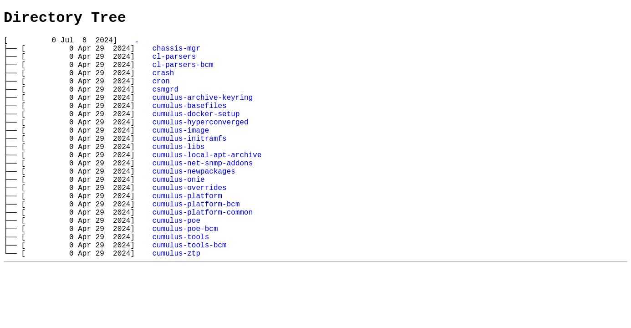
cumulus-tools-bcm (189, 295)
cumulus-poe (176, 265)
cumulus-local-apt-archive (206, 184)
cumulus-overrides (189, 225)
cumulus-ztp (176, 305)
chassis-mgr (176, 54)
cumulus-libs (178, 174)
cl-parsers (174, 64)
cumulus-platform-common (202, 255)
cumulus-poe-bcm (185, 275)
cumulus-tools (180, 285)
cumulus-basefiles (189, 124)
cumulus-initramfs (189, 164)
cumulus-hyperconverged (200, 144)
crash (163, 84)
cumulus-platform (187, 235)
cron (160, 94)
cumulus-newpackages (193, 205)
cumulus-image (180, 154)
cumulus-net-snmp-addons (202, 195)
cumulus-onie (178, 215)
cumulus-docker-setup (195, 134)
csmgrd (165, 104)
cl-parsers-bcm (182, 74)
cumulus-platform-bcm (195, 245)
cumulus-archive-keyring (202, 114)
